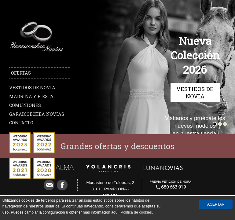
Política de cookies (136, 212)
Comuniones (25, 105)
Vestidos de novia (32, 87)
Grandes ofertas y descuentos (117, 146)
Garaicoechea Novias (36, 114)
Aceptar (216, 204)
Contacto (21, 123)
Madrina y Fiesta (31, 96)
